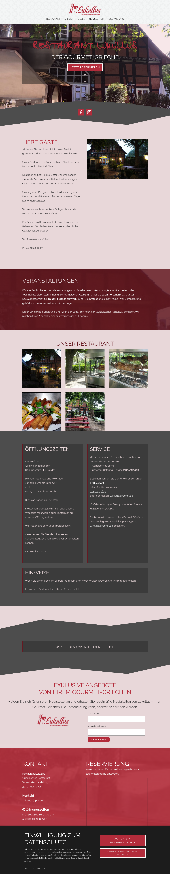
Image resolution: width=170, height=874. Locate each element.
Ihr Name (93, 713)
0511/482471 (97, 482)
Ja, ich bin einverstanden (122, 840)
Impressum (40, 868)
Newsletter (96, 19)
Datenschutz (29, 868)
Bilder (81, 19)
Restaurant (53, 19)
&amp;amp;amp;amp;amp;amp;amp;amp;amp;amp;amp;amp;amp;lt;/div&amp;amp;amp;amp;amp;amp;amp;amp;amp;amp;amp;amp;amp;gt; (117, 811)
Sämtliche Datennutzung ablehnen (122, 853)
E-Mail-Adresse (97, 726)
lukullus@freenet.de (121, 495)
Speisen (69, 19)
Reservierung (116, 19)
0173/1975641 (98, 491)
